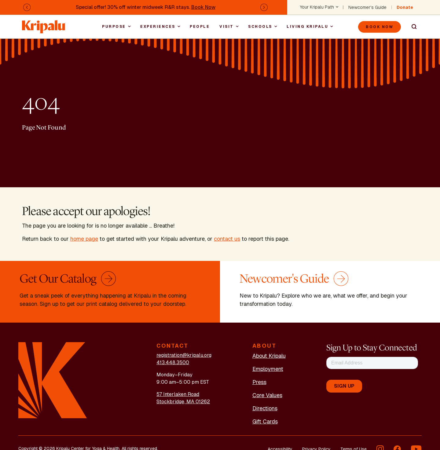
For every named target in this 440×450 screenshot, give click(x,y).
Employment (267, 368)
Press (259, 382)
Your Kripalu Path (317, 7)
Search (411, 27)
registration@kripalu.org (183, 355)
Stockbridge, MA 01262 (183, 401)
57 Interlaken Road (177, 394)
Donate (405, 7)
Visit (226, 26)
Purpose (114, 26)
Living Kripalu (307, 26)
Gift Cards (265, 421)
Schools (260, 26)
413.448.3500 (172, 362)
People (200, 26)
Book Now (203, 7)
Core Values (267, 395)
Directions (264, 408)
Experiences (157, 26)
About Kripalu (269, 355)
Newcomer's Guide (367, 7)
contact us (227, 238)
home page (84, 238)
